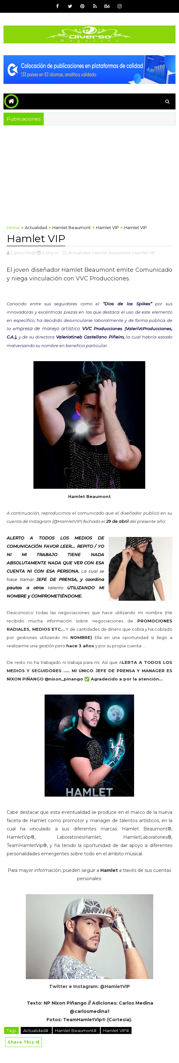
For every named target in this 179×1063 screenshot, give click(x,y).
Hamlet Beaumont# (76, 1030)
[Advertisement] (89, 173)
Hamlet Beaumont (71, 227)
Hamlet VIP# (116, 1030)
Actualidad (36, 227)
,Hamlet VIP (144, 252)
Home (13, 227)
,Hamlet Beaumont (111, 252)
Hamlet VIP (107, 227)
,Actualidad (78, 252)
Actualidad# (36, 1030)
